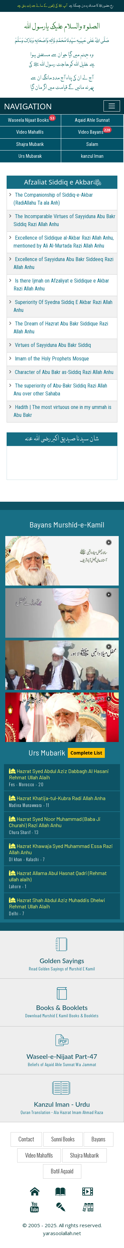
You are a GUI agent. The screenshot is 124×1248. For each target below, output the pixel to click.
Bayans (98, 1139)
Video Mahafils (39, 1155)
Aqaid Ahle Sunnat (92, 120)
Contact (26, 1139)
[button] (62, 561)
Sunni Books (63, 1139)
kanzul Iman (92, 156)
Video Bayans (100, 131)
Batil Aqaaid (62, 1171)
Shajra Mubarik (84, 1155)
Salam (92, 144)
